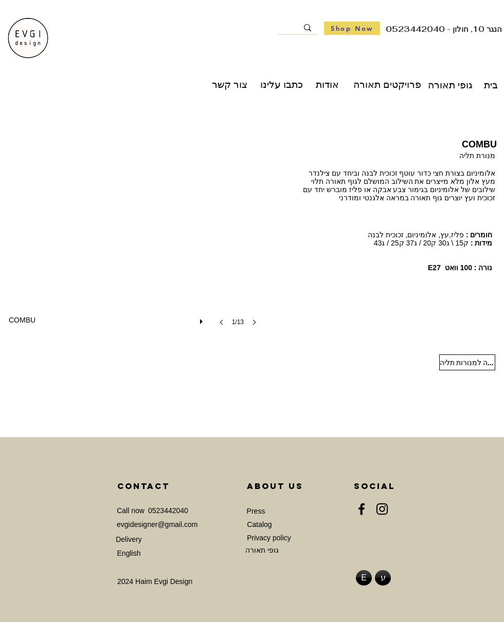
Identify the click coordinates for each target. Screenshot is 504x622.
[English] (129, 553)
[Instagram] (382, 509)
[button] (136, 238)
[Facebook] (361, 509)
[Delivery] (129, 539)
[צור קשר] (229, 84)
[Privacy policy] (269, 538)
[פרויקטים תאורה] (387, 84)
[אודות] (327, 84)
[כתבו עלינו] (281, 84)
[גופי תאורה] (450, 85)
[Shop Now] (352, 28)
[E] (364, 578)
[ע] (383, 578)
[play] (202, 319)
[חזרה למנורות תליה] (467, 362)
